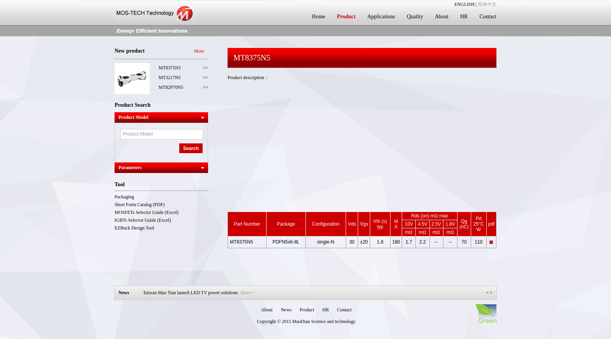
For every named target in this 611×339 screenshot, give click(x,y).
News (286, 310)
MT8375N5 (170, 68)
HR (464, 16)
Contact (487, 16)
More (199, 51)
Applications (381, 16)
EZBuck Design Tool (134, 228)
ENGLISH (464, 4)
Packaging (124, 197)
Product (346, 16)
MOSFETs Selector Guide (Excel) (146, 212)
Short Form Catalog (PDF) (139, 204)
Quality (415, 16)
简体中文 (487, 4)
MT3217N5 (170, 77)
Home (318, 16)
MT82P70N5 (171, 87)
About (442, 16)
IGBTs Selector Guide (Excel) (143, 220)
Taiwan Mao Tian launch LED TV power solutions (199, 292)
